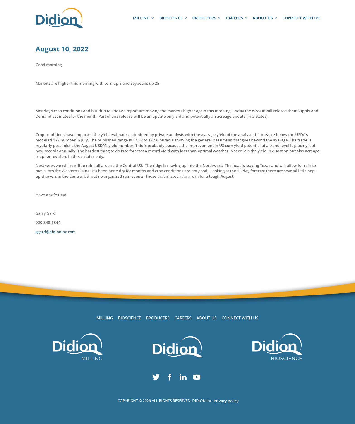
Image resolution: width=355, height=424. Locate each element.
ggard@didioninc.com (56, 231)
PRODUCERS (204, 18)
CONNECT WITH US (300, 18)
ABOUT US (263, 18)
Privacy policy (226, 400)
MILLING (141, 18)
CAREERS (234, 18)
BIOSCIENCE (171, 18)
